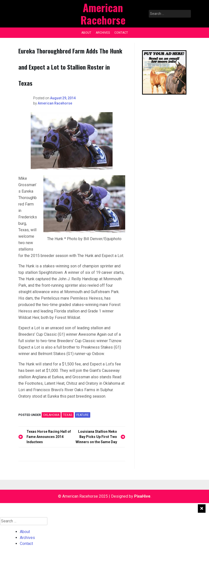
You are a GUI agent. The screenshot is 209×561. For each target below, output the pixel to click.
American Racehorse (55, 103)
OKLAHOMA (51, 415)
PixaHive (142, 496)
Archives (103, 32)
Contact (121, 32)
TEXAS (67, 415)
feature (82, 415)
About (86, 32)
